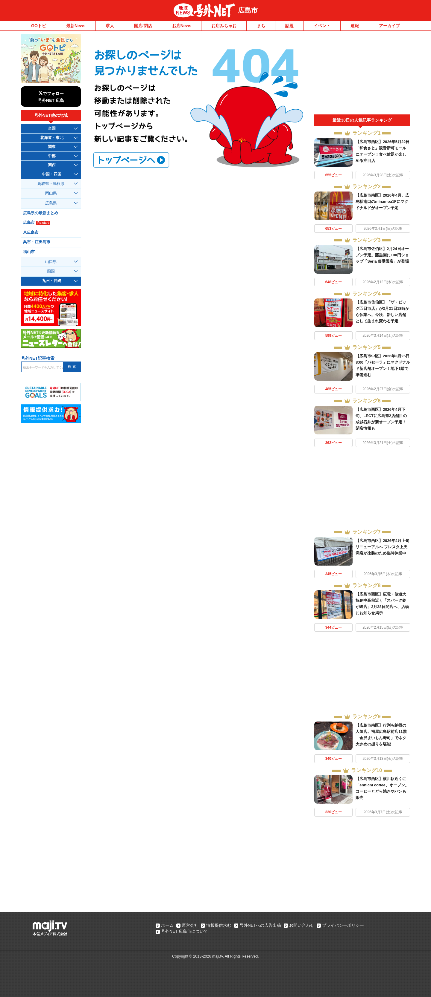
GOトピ (38, 25)
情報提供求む (219, 925)
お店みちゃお (223, 25)
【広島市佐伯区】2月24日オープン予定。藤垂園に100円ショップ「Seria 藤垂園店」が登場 (382, 255)
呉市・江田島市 (36, 242)
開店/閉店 (143, 25)
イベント (322, 25)
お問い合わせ (303, 925)
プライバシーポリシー (345, 925)
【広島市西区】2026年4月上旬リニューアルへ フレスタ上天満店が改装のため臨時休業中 (382, 546)
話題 (289, 25)
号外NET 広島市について (184, 931)
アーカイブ (389, 25)
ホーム (167, 925)
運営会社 (190, 925)
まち (261, 25)
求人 (110, 25)
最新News (76, 25)
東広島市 (31, 232)
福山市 (29, 252)
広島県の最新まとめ (40, 213)
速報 (354, 25)
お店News (182, 25)
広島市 (248, 10)
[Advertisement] (362, 74)
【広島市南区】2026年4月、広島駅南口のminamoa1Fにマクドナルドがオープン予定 (382, 201)
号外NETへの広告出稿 (262, 925)
